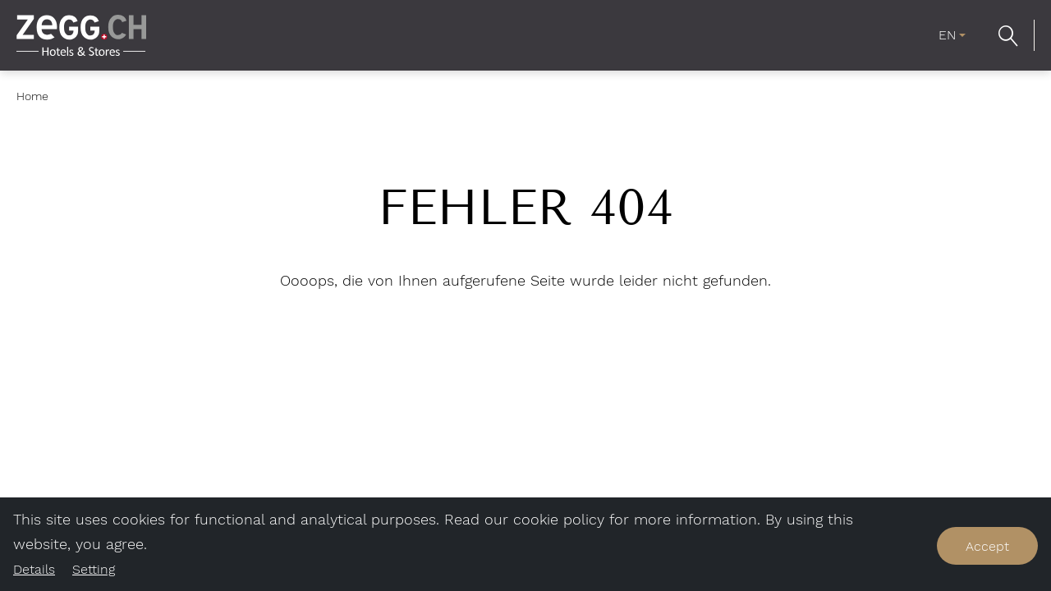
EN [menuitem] (947, 35)
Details (34, 569)
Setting (93, 569)
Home (32, 96)
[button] (1008, 35)
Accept (987, 546)
